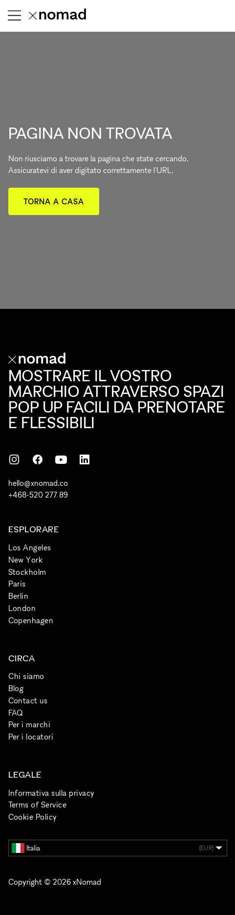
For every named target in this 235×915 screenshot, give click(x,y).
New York (25, 560)
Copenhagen (31, 620)
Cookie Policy (32, 817)
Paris (17, 583)
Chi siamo (26, 676)
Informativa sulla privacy (51, 793)
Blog (16, 688)
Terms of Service (37, 804)
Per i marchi (29, 724)
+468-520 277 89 (38, 495)
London (22, 608)
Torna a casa (54, 201)
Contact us (28, 700)
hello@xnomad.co (38, 483)
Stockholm (27, 572)
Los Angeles (29, 547)
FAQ (15, 713)
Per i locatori (31, 736)
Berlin (18, 596)
